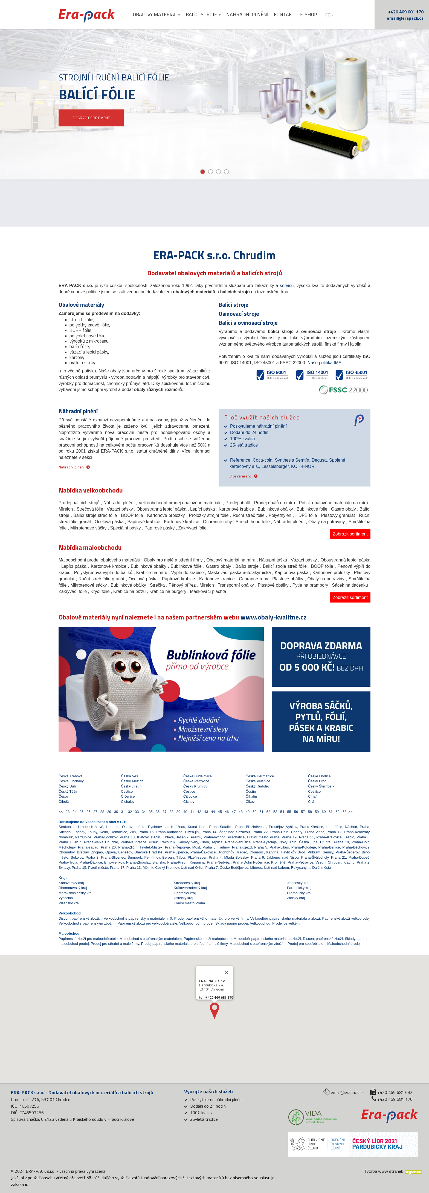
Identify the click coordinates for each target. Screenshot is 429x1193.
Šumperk (134, 857)
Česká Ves (129, 776)
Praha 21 (338, 857)
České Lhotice (319, 776)
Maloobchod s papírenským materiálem (151, 939)
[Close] (226, 988)
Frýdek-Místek (151, 847)
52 (267, 812)
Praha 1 (65, 842)
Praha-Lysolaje (265, 842)
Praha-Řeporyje (177, 847)
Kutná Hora (197, 827)
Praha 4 (215, 857)
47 (233, 812)
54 (281, 812)
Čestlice (314, 791)
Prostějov (276, 827)
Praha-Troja (68, 862)
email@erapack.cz (405, 18)
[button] (74, 674)
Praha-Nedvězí (219, 862)
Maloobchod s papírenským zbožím (257, 944)
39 (178, 812)
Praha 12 (333, 832)
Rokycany (298, 867)
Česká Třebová (71, 776)
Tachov (79, 832)
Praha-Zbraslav (138, 862)
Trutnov (224, 847)
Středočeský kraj (187, 883)
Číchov (188, 802)
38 (170, 812)
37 (164, 812)
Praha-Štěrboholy (315, 857)
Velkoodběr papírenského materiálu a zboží (285, 918)
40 (184, 812)
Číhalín (251, 796)
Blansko (158, 862)
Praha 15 (79, 867)
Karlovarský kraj (71, 883)
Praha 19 (289, 837)
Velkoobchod (260, 923)
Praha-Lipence (176, 852)
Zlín (133, 832)
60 (323, 812)
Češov (64, 796)
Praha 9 (257, 857)
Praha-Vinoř (314, 832)
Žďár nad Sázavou (234, 832)
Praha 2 (363, 862)
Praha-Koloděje (303, 847)
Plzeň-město (98, 867)
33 (136, 812)
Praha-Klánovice (169, 832)
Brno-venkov (114, 862)
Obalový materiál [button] (156, 14)
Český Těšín (68, 791)
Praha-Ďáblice (90, 862)
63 (344, 812)
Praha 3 (92, 857)
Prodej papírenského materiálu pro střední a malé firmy (184, 944)
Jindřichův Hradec (232, 852)
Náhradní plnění (247, 14)
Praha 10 (341, 842)
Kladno (348, 862)
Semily (328, 852)
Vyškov (291, 827)
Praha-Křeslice (311, 827)
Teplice (216, 842)
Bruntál (325, 842)
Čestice (127, 791)
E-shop (308, 14)
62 (337, 812)
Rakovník (167, 842)
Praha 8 (362, 837)
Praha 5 (260, 847)
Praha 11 (306, 837)
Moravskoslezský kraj (75, 893)
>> (351, 812)
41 (191, 812)
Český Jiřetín (131, 786)
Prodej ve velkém (286, 923)
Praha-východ (214, 837)
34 (143, 812)
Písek (153, 842)
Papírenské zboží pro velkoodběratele (147, 923)
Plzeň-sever (197, 857)
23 (67, 812)
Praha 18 (127, 837)
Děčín (155, 837)
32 (129, 812)
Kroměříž (278, 862)
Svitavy (64, 867)
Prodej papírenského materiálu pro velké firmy (211, 918)
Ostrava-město (133, 827)
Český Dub (67, 786)
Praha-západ (88, 847)
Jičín (78, 842)
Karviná (272, 852)
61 (330, 812)
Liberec (256, 867)
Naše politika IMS (325, 362)
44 (212, 812)
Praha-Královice (329, 837)
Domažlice (119, 832)
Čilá (311, 802)
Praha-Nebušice (238, 842)
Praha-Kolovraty (356, 832)
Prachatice (236, 837)
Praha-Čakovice (203, 852)
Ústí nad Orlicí (192, 867)
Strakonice (67, 827)
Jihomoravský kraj (73, 888)
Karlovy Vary (188, 842)
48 (240, 812)
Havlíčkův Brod (293, 852)
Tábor (180, 857)
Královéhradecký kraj (190, 888)
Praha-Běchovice (355, 847)
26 (88, 812)
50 (254, 812)
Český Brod (317, 781)
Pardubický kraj (299, 888)
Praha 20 (108, 847)
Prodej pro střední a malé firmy (115, 944)
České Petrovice (196, 781)
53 (274, 812)
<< (61, 812)
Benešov (125, 852)
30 (115, 812)
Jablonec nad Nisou (282, 857)
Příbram (314, 852)
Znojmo (97, 852)
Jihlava (168, 837)
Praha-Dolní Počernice (251, 862)
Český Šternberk (321, 786)
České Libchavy (71, 781)
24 (74, 812)
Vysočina (66, 898)
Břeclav (82, 852)
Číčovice (190, 796)
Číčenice (128, 796)
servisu (287, 285)
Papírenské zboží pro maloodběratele (88, 939)
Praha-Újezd (242, 847)
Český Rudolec (257, 786)
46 (226, 812)
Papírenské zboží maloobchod (207, 939)
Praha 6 (208, 847)
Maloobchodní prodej (343, 944)
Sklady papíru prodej (231, 923)
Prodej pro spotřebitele (305, 944)
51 (260, 812)
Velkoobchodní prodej (196, 923)
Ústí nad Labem (276, 867)
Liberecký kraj (185, 893)
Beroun (168, 857)
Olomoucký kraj (299, 893)
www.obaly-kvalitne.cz (273, 617)
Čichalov (128, 802)
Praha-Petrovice (300, 862)
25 (80, 812)
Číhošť (64, 802)
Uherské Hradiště (148, 852)
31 (122, 812)
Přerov (196, 837)
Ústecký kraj (183, 898)
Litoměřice (334, 827)
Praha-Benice (329, 847)
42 (198, 812)
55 (288, 812)
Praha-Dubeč (359, 857)
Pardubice (83, 837)
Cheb (205, 842)
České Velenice (258, 781)
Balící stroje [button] (203, 14)
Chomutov (66, 852)
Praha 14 (208, 832)
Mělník (148, 867)
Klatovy (143, 837)
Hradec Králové (90, 827)
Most (196, 847)
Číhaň (313, 796)
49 (247, 812)
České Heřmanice (260, 776)
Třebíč (349, 837)
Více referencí (241, 475)
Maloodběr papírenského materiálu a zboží (267, 939)
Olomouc (257, 852)
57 (302, 812)
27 (94, 812)
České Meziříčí (132, 781)
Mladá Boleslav (236, 857)
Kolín (104, 832)
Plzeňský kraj (69, 903)
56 (295, 812)
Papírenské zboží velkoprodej (346, 918)
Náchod (351, 827)
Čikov (250, 802)
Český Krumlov (195, 786)
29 (108, 812)
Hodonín (112, 827)
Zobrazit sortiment (350, 534)
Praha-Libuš (279, 847)
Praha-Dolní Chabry (286, 832)
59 (316, 812)
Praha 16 (145, 832)
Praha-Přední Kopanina (186, 862)
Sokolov (77, 857)
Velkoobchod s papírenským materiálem (136, 918)
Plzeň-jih (192, 832)
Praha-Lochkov (105, 837)
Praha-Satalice (221, 827)
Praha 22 (260, 832)
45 (219, 812)
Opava (110, 852)
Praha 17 (117, 867)
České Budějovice (197, 776)
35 (150, 812)
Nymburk (66, 837)
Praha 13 (133, 867)
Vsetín (320, 862)
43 (205, 812)
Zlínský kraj (296, 898)
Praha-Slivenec (113, 857)
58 (309, 812)
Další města (321, 867)
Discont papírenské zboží (79, 918)
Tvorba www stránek (383, 1171)
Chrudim (334, 862)
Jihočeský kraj (298, 883)
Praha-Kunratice (133, 842)
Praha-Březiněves (249, 827)
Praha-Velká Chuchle (101, 842)
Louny (92, 832)
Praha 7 (211, 867)
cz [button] (329, 15)
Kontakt (284, 14)
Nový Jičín (287, 842)
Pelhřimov (152, 857)
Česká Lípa (308, 842)
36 (157, 812)
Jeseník (182, 837)
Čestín (251, 791)
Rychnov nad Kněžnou (166, 827)
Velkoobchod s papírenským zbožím (87, 923)
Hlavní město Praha (263, 837)
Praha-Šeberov (347, 852)
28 (101, 812)
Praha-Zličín (127, 847)
